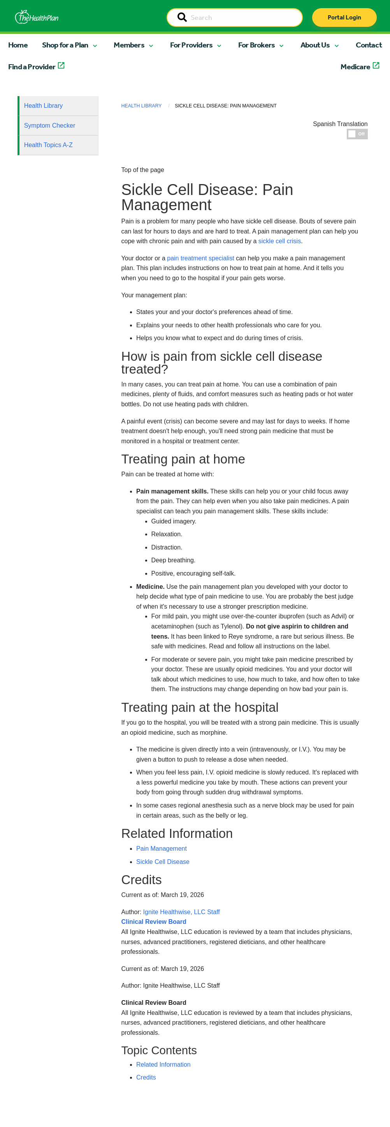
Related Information (163, 1064)
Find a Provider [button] (31, 66)
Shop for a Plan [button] (65, 44)
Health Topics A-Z (48, 145)
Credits (146, 1077)
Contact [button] (369, 44)
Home (18, 44)
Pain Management (161, 848)
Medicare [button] (355, 66)
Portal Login (344, 17)
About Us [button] (315, 44)
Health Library (43, 105)
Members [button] (129, 44)
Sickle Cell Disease (163, 861)
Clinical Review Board (153, 1002)
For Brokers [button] (256, 44)
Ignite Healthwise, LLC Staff (181, 985)
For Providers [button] (191, 44)
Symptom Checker (50, 125)
